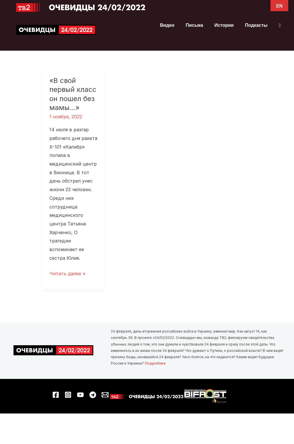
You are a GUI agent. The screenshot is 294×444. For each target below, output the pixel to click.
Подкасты (257, 25)
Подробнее (155, 363)
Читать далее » (67, 274)
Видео (174, 25)
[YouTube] (80, 395)
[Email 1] (105, 395)
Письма (199, 25)
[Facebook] (56, 395)
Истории (227, 25)
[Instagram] (68, 395)
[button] (280, 25)
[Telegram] (93, 395)
